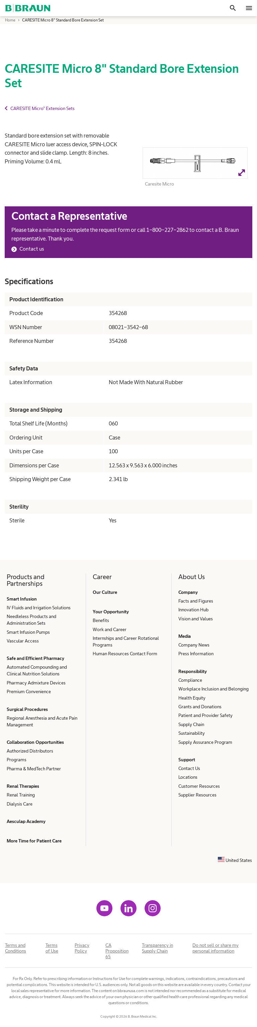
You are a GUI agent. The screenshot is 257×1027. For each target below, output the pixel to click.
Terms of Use (52, 948)
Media (184, 636)
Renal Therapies (23, 786)
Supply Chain (191, 724)
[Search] (233, 8)
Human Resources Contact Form (125, 653)
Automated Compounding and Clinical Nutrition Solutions (37, 670)
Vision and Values (195, 618)
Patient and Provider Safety (205, 715)
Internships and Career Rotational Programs (126, 641)
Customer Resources (199, 786)
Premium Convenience (29, 691)
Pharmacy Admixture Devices (36, 682)
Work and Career (109, 629)
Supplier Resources (197, 795)
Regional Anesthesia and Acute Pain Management (42, 721)
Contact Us (189, 768)
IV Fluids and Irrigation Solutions (39, 607)
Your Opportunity (111, 611)
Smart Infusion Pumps (28, 632)
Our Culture (105, 592)
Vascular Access (23, 641)
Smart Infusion (22, 599)
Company (188, 592)
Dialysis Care (19, 804)
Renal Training (21, 795)
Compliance (190, 680)
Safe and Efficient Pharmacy (35, 658)
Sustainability (191, 733)
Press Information (195, 653)
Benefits (101, 620)
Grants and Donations (200, 706)
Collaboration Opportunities (35, 742)
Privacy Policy (82, 948)
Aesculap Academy (26, 821)
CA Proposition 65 (116, 950)
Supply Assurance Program (205, 742)
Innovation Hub (193, 609)
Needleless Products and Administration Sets (31, 620)
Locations (187, 777)
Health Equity (191, 698)
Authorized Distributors (30, 751)
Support (186, 759)
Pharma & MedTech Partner (34, 768)
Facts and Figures (195, 601)
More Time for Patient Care (34, 840)
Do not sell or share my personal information (215, 948)
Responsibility (192, 671)
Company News (193, 645)
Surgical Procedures (27, 709)
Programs (16, 759)
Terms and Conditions (15, 948)
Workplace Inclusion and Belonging (213, 688)
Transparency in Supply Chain (157, 948)
